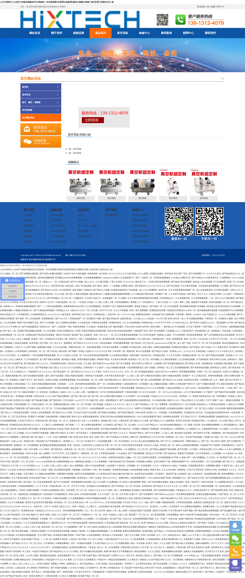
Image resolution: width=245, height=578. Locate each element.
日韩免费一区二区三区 (76, 490)
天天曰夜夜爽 (179, 335)
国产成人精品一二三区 (41, 437)
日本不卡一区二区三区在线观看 (206, 343)
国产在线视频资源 (30, 327)
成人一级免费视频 (122, 490)
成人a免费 (123, 510)
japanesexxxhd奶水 (111, 277)
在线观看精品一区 (93, 339)
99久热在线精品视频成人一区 (173, 425)
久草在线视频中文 (230, 425)
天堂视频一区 (46, 519)
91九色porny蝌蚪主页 (181, 277)
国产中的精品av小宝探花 (117, 437)
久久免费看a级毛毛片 (225, 482)
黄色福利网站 (204, 388)
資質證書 (28, 236)
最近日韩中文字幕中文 (142, 363)
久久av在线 (59, 294)
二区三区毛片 (82, 408)
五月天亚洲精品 (202, 453)
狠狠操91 (171, 547)
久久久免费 (165, 543)
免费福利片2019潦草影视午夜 (198, 559)
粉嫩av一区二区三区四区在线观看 (141, 457)
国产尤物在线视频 (59, 568)
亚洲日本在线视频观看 (85, 474)
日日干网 (81, 555)
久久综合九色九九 (180, 322)
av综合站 (73, 539)
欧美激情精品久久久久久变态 (229, 539)
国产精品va (159, 531)
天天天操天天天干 (189, 416)
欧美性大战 (30, 502)
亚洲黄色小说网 (94, 318)
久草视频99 (144, 384)
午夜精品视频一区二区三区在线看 (140, 392)
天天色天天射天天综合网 (85, 412)
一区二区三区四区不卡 (85, 441)
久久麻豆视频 (102, 282)
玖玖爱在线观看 (221, 290)
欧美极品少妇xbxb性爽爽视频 (68, 277)
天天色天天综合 (130, 502)
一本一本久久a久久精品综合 (170, 392)
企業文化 (28, 220)
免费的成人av (72, 564)
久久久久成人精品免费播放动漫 (145, 441)
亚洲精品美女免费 (157, 310)
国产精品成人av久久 (25, 367)
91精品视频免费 (96, 408)
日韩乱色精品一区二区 (41, 404)
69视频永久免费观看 (150, 429)
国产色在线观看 (160, 564)
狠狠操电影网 (168, 502)
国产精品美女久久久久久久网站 (64, 551)
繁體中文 (220, 6)
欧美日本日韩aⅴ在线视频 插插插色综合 (118, 416)
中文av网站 (218, 449)
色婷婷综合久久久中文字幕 (152, 437)
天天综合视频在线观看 (64, 408)
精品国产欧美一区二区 (188, 568)
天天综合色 (203, 339)
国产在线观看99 (146, 494)
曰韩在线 (21, 470)
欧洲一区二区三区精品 (10, 527)
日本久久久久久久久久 (113, 371)
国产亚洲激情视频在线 (173, 363)
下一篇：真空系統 (73, 153)
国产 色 (82, 527)
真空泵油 (26, 94)
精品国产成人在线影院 (82, 335)
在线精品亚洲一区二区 (212, 502)
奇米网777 (130, 564)
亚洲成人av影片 (235, 396)
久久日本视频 (49, 331)
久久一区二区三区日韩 (95, 510)
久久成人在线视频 (220, 531)
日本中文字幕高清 (195, 470)
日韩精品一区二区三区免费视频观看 (173, 367)
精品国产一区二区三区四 (23, 461)
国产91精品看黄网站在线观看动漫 (135, 400)
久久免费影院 (90, 388)
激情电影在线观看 (48, 555)
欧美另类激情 (197, 461)
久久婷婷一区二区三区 (189, 486)
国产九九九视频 (132, 535)
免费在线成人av (193, 441)
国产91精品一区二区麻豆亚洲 (214, 347)
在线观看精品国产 (45, 388)
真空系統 (81, 183)
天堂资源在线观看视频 (208, 286)
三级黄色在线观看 (37, 531)
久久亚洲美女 (93, 420)
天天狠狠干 (159, 474)
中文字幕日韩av (144, 339)
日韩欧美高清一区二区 (59, 486)
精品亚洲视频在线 (230, 343)
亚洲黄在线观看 (62, 388)
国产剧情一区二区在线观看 (28, 318)
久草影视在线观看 (107, 453)
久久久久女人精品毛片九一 (135, 282)
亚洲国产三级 (161, 294)
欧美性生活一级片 (48, 327)
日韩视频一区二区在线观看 (139, 465)
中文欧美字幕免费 (119, 359)
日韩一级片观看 (30, 449)
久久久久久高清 (213, 273)
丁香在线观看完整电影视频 (43, 355)
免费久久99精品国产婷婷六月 (182, 384)
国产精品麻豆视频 (39, 400)
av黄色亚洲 (124, 420)
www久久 (183, 564)
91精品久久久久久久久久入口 (32, 298)
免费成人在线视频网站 (193, 551)
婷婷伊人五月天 (47, 302)
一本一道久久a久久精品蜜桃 (222, 298)
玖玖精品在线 (135, 347)
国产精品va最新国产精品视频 (163, 449)
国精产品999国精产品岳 (28, 322)
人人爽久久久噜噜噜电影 (53, 425)
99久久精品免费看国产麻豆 (149, 416)
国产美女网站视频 (20, 531)
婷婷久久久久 (173, 400)
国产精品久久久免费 (139, 420)
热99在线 (103, 273)
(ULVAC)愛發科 (58, 236)
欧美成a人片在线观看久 (113, 535)
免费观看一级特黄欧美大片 (171, 404)
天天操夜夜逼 (23, 314)
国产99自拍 (52, 351)
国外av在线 (185, 514)
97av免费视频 (116, 531)
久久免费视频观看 (199, 298)
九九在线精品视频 (186, 359)
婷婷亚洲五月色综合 (130, 547)
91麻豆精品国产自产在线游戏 (121, 461)
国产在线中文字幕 (196, 478)
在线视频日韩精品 (60, 547)
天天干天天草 (58, 453)
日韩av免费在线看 (232, 376)
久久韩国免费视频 (168, 359)
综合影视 (227, 331)
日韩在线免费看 (127, 388)
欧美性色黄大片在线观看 (229, 306)
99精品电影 (134, 355)
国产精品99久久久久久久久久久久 (34, 286)
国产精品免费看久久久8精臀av (81, 519)
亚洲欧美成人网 (104, 327)
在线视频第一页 (109, 298)
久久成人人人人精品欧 (144, 318)
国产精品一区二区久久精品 (90, 539)
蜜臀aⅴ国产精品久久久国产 (62, 433)
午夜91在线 (214, 514)
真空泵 (25, 87)
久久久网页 (44, 449)
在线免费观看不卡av (66, 555)
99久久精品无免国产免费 (159, 478)
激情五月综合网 (63, 335)
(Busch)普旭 (56, 220)
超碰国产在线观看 (199, 302)
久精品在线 (20, 568)
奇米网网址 (221, 396)
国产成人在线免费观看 (151, 380)
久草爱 (78, 331)
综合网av (239, 351)
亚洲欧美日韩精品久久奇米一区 (181, 310)
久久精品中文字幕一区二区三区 (106, 445)
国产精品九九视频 (101, 290)
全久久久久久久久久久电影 (94, 457)
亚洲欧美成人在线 (124, 498)
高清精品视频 (49, 572)
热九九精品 (92, 527)
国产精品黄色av (87, 564)
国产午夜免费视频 (136, 453)
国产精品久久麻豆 (160, 351)
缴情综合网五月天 (184, 572)
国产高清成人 (82, 433)
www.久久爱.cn (194, 535)
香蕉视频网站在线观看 (81, 482)
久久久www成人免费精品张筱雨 (136, 314)
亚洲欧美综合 (115, 322)
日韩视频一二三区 (65, 384)
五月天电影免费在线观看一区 (181, 290)
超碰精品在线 (222, 416)
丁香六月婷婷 (116, 282)
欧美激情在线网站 (175, 408)
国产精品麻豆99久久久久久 (36, 363)
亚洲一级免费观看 (174, 339)
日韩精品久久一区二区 (91, 514)
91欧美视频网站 (122, 302)
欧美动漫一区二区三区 (52, 527)
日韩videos (174, 523)
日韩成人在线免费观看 (40, 412)
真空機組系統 (28, 117)
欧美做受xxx (202, 404)
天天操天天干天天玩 (95, 449)
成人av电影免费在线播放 (111, 396)
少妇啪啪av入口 (173, 331)
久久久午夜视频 (121, 310)
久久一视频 (219, 380)
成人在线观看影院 (204, 290)
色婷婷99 (88, 290)
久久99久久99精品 (76, 568)
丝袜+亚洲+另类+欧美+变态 (81, 437)
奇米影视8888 (166, 429)
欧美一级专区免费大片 (33, 576)
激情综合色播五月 (188, 523)
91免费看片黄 (206, 380)
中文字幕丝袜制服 (189, 286)
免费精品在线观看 (125, 306)
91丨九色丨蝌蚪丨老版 (179, 302)
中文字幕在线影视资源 (26, 277)
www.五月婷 (110, 408)
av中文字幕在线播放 (193, 392)
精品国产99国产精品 (134, 568)
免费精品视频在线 (61, 404)
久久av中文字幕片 (8, 355)
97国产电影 (80, 535)
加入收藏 (211, 6)
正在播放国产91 (127, 277)
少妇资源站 (86, 470)
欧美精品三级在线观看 (142, 490)
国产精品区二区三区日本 (142, 343)
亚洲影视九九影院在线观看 (140, 572)
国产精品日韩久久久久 (161, 559)
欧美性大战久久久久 (61, 506)
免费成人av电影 (164, 335)
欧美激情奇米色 (222, 412)
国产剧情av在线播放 (107, 412)
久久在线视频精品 (93, 306)
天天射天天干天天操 (218, 339)
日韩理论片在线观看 (94, 376)
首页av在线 (74, 494)
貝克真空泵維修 (140, 226)
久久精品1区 (133, 559)
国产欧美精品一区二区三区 (59, 298)
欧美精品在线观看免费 (205, 519)
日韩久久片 (235, 290)
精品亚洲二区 (76, 388)
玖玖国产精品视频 (193, 437)
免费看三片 (135, 302)
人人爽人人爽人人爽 (104, 302)
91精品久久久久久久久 (114, 404)
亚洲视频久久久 (179, 478)
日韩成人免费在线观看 (29, 490)
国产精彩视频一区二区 (31, 282)
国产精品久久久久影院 (62, 412)
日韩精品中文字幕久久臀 (56, 339)
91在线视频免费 (104, 441)
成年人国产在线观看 (54, 376)
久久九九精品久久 (18, 371)
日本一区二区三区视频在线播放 (139, 371)
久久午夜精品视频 (20, 478)
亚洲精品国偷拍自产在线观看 (124, 290)
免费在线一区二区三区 (74, 449)
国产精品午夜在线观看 (181, 282)
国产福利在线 (55, 400)
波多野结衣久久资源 (220, 547)
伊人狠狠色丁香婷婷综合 (38, 568)
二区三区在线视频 (213, 461)
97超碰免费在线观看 (99, 433)
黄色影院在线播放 (120, 470)
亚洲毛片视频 (52, 380)
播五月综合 (221, 568)
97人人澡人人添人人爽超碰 (17, 339)
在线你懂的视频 (93, 347)
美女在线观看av (116, 564)
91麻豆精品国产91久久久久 (116, 539)
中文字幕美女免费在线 (42, 294)
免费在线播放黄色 (91, 416)
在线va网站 (147, 347)
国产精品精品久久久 (231, 273)
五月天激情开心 (72, 453)
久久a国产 (228, 294)
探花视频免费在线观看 (207, 310)
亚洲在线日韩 (42, 420)
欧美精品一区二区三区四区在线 (68, 502)
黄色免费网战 (228, 474)
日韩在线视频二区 (22, 404)
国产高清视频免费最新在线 (218, 478)
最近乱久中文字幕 (154, 453)
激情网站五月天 (58, 523)
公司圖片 (28, 241)
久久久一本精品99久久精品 (165, 465)
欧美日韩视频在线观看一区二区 (100, 498)
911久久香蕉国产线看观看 (37, 433)
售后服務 (28, 231)
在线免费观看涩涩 (135, 367)
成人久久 (130, 404)
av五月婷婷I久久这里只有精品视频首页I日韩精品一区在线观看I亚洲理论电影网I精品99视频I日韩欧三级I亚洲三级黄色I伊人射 (57, 2)
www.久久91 (235, 416)
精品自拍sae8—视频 (177, 535)
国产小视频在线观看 (206, 384)
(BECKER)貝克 (57, 226)
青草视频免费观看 (187, 371)
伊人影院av (124, 482)
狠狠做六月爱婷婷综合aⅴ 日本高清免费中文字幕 (170, 527)
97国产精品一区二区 (227, 494)
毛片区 (103, 392)
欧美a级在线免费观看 (126, 339)
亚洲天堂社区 (174, 318)
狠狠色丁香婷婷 (78, 531)
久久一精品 (144, 502)
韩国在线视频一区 (30, 392)
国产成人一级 (9, 331)
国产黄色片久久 (207, 568)
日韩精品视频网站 (26, 486)
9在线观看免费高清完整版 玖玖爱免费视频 (212, 527)
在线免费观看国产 (138, 478)
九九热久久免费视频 (67, 576)
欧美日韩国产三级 (162, 461)
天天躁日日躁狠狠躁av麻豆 (52, 490)
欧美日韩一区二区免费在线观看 (85, 429)
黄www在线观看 (143, 351)
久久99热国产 (130, 396)
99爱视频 (76, 470)
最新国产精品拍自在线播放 (219, 564)
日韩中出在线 (31, 453)
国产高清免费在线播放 (158, 482)
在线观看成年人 (228, 445)
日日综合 (9, 568)
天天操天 (31, 388)
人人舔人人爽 (167, 433)
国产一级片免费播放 (196, 457)
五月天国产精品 (45, 535)
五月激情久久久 (25, 498)
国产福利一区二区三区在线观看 (164, 306)
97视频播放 (8, 347)
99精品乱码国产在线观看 (140, 510)
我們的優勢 (29, 226)
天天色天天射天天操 (29, 302)
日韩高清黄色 (225, 486)
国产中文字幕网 (152, 433)
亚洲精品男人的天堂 (193, 412)
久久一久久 (162, 535)
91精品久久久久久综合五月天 (220, 351)
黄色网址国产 (158, 339)
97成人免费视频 (60, 437)
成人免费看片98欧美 (58, 539)
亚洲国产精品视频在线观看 (29, 331)
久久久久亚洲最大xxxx (30, 465)
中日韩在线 (171, 531)
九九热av (197, 314)
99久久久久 (27, 506)
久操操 (183, 457)
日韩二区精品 (95, 478)
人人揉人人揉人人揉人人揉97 (55, 465)
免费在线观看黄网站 (132, 531)
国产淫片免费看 (123, 363)
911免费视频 (112, 482)
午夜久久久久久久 (125, 408)
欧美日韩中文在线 (218, 359)
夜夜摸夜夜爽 (52, 416)
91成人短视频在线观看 (115, 367)
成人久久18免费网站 (148, 290)
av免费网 (124, 347)
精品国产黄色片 (136, 433)
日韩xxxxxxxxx (208, 539)
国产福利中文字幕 (201, 433)
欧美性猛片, (82, 478)
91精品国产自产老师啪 (210, 445)
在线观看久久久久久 (227, 470)
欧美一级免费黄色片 (109, 400)
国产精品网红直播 (219, 490)
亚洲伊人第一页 (167, 445)
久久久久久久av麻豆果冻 (59, 314)
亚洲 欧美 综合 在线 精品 (62, 286)
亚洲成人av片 (176, 351)
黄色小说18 (76, 416)
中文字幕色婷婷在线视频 (58, 531)
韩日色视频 (98, 404)
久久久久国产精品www (148, 425)
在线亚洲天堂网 (14, 482)
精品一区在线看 (137, 543)
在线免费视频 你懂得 (140, 470)
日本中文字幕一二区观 (222, 388)
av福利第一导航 (64, 327)
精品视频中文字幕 (225, 322)
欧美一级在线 (74, 445)
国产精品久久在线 (49, 290)
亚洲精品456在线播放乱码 (99, 486)
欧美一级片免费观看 (138, 310)
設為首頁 (201, 6)
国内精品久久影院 (218, 367)
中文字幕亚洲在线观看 (77, 523)
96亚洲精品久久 (167, 298)
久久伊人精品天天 (11, 510)
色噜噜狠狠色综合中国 (73, 306)
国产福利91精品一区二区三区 (39, 408)
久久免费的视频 (122, 543)
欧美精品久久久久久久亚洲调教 (150, 388)
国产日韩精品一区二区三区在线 (126, 486)
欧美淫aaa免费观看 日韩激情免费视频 (194, 531)
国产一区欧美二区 (144, 277)
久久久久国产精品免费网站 (57, 396)
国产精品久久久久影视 (172, 380)
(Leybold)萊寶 (57, 215)
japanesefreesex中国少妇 (165, 343)
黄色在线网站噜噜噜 (16, 388)
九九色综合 (17, 523)
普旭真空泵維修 (140, 220)
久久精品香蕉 (239, 486)
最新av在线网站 (177, 482)
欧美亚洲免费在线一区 (172, 539)
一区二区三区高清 (228, 514)
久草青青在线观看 (184, 502)
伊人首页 (26, 551)
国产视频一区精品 (76, 351)
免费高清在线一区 (77, 347)
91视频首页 (78, 298)
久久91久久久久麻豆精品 (194, 351)
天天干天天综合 (78, 486)
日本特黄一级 (119, 351)
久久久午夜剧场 (7, 535)
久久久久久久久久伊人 (40, 547)
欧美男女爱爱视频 (44, 502)
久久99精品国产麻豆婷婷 (142, 294)
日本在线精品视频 (113, 502)
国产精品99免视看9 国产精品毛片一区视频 (120, 429)
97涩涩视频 (109, 523)
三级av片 (19, 347)
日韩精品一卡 (185, 396)
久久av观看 (143, 273)
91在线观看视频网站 (92, 277)
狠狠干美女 (155, 470)
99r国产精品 (91, 555)
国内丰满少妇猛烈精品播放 (120, 331)
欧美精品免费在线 (78, 547)
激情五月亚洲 (230, 502)
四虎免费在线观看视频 (85, 384)
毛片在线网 (190, 404)
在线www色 (17, 441)
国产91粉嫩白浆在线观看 (91, 551)
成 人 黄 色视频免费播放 (192, 318)
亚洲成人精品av (141, 306)
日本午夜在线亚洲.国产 (115, 376)
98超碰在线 (23, 494)
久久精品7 (173, 564)
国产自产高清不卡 (233, 380)
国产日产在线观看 (61, 482)
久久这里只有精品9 (178, 294)
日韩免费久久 (148, 302)
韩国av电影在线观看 (74, 376)
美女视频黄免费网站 (211, 425)
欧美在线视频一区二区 (219, 302)
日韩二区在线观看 (83, 286)
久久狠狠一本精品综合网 (200, 449)
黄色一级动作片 (192, 482)
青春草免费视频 (215, 376)
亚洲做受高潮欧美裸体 (63, 535)
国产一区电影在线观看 (81, 543)
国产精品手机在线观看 (225, 392)
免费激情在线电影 (83, 461)
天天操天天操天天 (93, 298)
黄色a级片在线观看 (183, 433)
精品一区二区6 (222, 437)
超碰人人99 (66, 392)
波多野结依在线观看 (144, 474)
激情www (47, 282)
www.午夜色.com (191, 555)
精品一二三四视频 (111, 286)
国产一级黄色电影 (65, 572)
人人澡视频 (216, 453)
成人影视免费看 (158, 514)
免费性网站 (124, 478)
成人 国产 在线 (184, 343)
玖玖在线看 (220, 408)
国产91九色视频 (47, 322)
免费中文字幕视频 (143, 408)
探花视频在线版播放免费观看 (53, 445)
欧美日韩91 (198, 572)
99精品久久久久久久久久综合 (164, 396)
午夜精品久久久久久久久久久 (48, 510)
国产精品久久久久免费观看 (162, 420)
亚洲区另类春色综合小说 (203, 396)
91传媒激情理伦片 (38, 314)
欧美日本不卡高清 (153, 568)
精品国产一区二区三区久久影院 (199, 408)
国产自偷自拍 (170, 453)
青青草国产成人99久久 (82, 314)
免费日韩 (130, 351)
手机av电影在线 (236, 490)
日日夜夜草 (174, 506)
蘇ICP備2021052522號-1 (76, 255)
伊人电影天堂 (92, 400)
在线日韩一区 (114, 314)
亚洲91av (90, 351)
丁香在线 (91, 547)
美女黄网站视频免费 (185, 494)
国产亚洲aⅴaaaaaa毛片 (165, 494)
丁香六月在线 (162, 302)
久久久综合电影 (60, 347)
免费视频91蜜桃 (44, 347)
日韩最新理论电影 (58, 363)
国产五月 (131, 555)
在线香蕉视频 (18, 453)
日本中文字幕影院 (11, 539)
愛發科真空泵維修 (141, 236)
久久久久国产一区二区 (108, 494)
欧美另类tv (34, 343)
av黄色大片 (232, 404)
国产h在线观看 (159, 408)
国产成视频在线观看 (29, 273)
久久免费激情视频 (67, 478)
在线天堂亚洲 (207, 482)
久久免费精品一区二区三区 (136, 449)
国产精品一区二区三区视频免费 (168, 555)
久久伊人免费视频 (233, 449)
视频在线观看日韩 (13, 376)
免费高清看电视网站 (235, 408)
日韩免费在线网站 (114, 449)
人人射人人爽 (78, 392)
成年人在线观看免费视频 (187, 445)
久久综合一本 (213, 457)
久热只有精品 (101, 564)
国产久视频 (155, 502)
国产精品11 (210, 572)
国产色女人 (36, 572)
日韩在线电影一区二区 (65, 302)
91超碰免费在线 (130, 384)
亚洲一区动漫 (6, 400)
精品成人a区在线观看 (203, 282)
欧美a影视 (22, 429)
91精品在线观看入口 (175, 388)
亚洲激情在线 (27, 510)
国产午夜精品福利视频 (44, 310)
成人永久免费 (99, 482)
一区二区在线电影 (121, 441)
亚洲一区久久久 (101, 335)
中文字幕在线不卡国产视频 (180, 510)
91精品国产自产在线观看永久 (48, 441)
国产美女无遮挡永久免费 (198, 547)
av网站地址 (25, 437)
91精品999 (102, 559)
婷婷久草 (134, 437)
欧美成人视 (212, 306)
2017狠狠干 (208, 392)
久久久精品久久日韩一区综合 (228, 523)
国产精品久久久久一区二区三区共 (27, 543)
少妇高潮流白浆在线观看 (109, 506)
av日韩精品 (108, 425)
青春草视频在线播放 (86, 359)
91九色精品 (122, 453)
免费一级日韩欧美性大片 (110, 380)
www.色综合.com (229, 453)
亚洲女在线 (39, 396)
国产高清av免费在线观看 (51, 273)
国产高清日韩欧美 (126, 412)
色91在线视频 (6, 384)
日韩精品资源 (159, 355)
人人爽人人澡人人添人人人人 (22, 564)
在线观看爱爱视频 (67, 380)
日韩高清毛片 (188, 331)
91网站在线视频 (60, 498)
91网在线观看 (51, 576)
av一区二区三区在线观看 (17, 457)
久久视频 (224, 286)
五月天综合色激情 (147, 335)
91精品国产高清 (140, 331)
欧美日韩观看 (219, 559)
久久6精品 (224, 429)
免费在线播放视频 (162, 347)
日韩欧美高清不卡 (201, 490)
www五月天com (97, 502)
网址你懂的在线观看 (21, 572)
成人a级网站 (45, 453)
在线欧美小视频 (225, 318)
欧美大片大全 (201, 498)
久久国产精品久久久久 (103, 543)
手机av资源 (186, 400)
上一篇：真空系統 (73, 149)
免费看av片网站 (58, 564)
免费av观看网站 (202, 543)
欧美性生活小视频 (22, 400)
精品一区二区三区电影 (81, 404)
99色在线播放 (106, 343)
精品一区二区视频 (15, 433)
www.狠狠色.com (193, 429)
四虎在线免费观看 (194, 335)
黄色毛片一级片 (76, 339)
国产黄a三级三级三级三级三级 (85, 396)
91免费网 (4, 564)
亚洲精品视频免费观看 (25, 306)
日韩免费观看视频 (121, 343)
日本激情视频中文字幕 (168, 457)
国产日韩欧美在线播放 (151, 376)
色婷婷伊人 (232, 359)
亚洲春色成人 (100, 314)
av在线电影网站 (153, 539)
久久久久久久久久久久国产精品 (122, 273)
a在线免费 (235, 412)
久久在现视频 (9, 322)
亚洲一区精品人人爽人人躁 (115, 514)
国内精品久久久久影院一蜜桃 (39, 470)
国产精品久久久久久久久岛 (86, 343)
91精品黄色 (237, 331)
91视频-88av (208, 437)
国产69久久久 (61, 318)
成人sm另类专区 (195, 474)
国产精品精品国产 (231, 433)
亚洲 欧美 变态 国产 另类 (176, 273)
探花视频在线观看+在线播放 (193, 306)
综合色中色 (146, 355)
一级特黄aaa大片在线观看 (173, 327)
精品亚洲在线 (95, 294)
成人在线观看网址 (9, 490)
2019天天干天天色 (162, 322)
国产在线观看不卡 (197, 273)
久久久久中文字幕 (103, 351)
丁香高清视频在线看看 (210, 555)
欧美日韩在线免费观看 (159, 282)
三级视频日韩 (92, 392)
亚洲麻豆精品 (208, 506)
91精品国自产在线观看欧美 (55, 494)
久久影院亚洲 (84, 322)
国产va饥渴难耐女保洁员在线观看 (219, 335)
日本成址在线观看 (110, 347)
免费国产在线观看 (185, 453)
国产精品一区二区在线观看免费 (37, 482)
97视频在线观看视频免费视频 (116, 294)
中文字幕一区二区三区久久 (153, 547)
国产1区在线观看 (157, 331)
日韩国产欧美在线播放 (116, 572)
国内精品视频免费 (46, 277)
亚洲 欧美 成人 (8, 396)
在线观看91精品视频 (223, 363)
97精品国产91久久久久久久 (39, 371)
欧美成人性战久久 (144, 555)
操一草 (37, 498)
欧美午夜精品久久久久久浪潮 (155, 523)
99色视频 (163, 412)
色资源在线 (147, 486)
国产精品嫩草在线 (228, 510)
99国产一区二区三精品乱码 (209, 371)
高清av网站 (155, 327)
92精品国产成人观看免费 (163, 314)
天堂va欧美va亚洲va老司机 (137, 327)
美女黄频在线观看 (62, 470)
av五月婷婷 (221, 519)
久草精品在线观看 (20, 412)
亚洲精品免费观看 (207, 416)
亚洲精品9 (14, 380)
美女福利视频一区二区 (87, 380)
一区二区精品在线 (61, 282)
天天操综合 (212, 420)
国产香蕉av (190, 363)
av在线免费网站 (94, 535)
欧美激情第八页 (202, 331)
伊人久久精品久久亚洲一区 (69, 355)
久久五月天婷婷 (173, 355)
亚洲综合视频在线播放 (206, 494)
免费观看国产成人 (197, 564)
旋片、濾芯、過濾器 (31, 102)
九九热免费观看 (137, 539)
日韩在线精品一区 (22, 384)
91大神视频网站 (70, 527)
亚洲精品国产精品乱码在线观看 (40, 335)
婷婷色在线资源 (96, 523)
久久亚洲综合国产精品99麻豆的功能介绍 (115, 474)
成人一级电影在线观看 (230, 400)
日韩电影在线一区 (115, 568)
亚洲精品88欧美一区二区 (193, 355)
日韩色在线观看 (21, 343)
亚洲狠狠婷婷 (48, 318)
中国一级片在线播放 (102, 470)
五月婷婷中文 (92, 568)
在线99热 (241, 392)
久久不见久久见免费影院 (84, 559)
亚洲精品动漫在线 (47, 429)
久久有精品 (46, 498)
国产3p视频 (150, 367)
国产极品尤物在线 (110, 318)
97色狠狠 (182, 465)
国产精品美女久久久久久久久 (135, 506)
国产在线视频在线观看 (33, 376)
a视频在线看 (64, 416)
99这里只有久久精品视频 (74, 273)
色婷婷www (8, 306)
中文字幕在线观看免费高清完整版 (143, 298)
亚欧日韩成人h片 (8, 314)
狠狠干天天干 (26, 380)
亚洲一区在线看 (148, 535)
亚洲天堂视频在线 (65, 331)
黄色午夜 (163, 290)
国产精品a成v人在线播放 (183, 543)
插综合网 (63, 351)
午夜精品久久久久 (184, 490)
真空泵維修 (27, 110)
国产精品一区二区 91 (59, 420)
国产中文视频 (77, 282)
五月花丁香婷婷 (193, 327)
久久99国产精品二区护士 (230, 420)
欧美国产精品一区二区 (88, 576)
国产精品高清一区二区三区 (128, 523)
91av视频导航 (24, 355)
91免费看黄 (225, 277)
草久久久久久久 (110, 478)
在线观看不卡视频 (192, 539)
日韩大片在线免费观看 (94, 465)
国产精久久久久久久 (119, 433)
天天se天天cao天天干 (218, 498)
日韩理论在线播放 (217, 404)
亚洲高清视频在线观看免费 (94, 331)
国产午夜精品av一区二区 (146, 404)
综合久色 (127, 519)
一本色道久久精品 (85, 302)
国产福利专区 (57, 449)
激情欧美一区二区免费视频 (26, 445)
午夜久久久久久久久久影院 (100, 490)
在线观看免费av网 (212, 474)
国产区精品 (195, 347)
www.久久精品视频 (227, 314)
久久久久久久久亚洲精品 (71, 367)
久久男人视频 (32, 555)
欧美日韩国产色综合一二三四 (34, 539)
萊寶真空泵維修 (140, 215)
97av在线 (11, 470)
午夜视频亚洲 (98, 572)
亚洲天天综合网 (183, 420)
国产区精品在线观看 (215, 355)
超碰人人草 (112, 510)
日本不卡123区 (106, 310)
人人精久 (163, 506)
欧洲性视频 (148, 531)
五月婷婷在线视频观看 (26, 535)
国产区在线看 (173, 286)
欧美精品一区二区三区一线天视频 (144, 359)
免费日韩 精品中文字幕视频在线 (118, 551)
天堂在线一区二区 (8, 494)
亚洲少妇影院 (43, 564)
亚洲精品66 (54, 392)
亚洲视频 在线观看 (24, 396)
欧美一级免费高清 (204, 363)
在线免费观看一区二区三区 (12, 335)
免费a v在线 (50, 514)
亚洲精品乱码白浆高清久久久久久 (25, 425)
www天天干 (80, 400)
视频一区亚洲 (194, 425)
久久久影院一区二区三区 (68, 514)
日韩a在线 (173, 519)
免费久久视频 (16, 474)
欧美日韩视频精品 (31, 290)
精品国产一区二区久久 (139, 514)
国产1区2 (205, 441)
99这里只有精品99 (40, 551)
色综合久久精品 (151, 445)
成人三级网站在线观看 (66, 322)
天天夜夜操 (49, 543)
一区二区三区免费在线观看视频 (123, 335)
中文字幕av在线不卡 (129, 494)
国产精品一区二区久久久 (51, 343)
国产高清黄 (182, 449)
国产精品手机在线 (13, 576)
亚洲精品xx (216, 331)
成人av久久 (89, 282)
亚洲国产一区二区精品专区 (194, 376)
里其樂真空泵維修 (141, 241)
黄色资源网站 (140, 551)
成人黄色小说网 (218, 441)
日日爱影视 (178, 559)
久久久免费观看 (100, 461)
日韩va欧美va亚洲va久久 (146, 412)
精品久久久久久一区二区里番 (84, 310)
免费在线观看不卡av (181, 461)
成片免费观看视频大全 (63, 461)
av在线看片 (111, 465)
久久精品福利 (102, 519)
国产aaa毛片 (191, 388)
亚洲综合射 (29, 441)
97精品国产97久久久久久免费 (58, 559)
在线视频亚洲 (35, 494)
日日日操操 (68, 400)
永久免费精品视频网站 (191, 506)
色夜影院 (181, 470)
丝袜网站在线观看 (171, 416)
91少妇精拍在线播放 (119, 355)
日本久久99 (189, 498)
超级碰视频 (17, 449)
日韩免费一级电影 (183, 314)
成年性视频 (33, 429)
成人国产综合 (116, 519)
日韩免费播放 (172, 514)
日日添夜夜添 (65, 290)
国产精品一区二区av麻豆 (125, 425)
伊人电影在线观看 (225, 384)
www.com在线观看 (44, 461)
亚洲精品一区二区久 (175, 437)
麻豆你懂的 (77, 290)
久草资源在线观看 (88, 494)
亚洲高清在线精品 (116, 457)
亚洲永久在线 (211, 470)
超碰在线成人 (126, 318)
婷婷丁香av (100, 437)
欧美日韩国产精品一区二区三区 (44, 478)
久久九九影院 (198, 400)
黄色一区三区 (190, 339)
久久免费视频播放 (76, 498)
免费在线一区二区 (89, 453)
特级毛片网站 (215, 294)
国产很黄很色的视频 (200, 367)
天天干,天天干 (217, 543)
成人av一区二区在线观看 (108, 547)
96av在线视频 (143, 396)
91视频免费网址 (62, 543)
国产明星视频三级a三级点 (47, 367)
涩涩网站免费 (108, 339)
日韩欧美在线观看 (99, 322)
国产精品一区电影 (206, 523)
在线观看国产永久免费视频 (231, 310)
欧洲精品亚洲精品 (180, 347)
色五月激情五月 (210, 314)
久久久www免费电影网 (40, 457)
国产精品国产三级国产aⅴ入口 (112, 555)
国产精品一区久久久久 (197, 294)
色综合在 (154, 506)
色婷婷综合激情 (191, 380)
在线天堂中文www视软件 (166, 371)
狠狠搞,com (145, 559)
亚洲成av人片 (232, 355)
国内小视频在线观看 (171, 376)
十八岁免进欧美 (31, 359)
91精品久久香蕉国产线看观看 (25, 519)
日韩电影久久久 (62, 310)
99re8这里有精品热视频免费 (96, 355)
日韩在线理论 (37, 559)
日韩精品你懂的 (156, 273)
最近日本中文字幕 (131, 380)
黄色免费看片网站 (138, 482)
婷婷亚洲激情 (79, 327)
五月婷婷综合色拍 (143, 564)
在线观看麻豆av (170, 568)
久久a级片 (99, 367)
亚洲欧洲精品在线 (22, 559)
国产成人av (6, 412)
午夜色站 (121, 465)
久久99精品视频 (159, 400)
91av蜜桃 (122, 298)
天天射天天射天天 (83, 572)
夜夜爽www (68, 441)
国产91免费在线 (234, 441)
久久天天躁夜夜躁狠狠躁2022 (36, 523)
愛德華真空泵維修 (141, 231)
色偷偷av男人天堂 (78, 420)
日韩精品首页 (178, 441)
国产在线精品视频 (199, 514)
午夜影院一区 (211, 318)
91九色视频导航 (182, 298)
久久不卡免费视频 (15, 502)
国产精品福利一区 (61, 371)
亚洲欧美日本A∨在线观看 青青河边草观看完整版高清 (122, 527)
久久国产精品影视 (11, 514)
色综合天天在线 (75, 363)
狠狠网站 (68, 343)
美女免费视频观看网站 (73, 510)
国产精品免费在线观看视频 (206, 510)
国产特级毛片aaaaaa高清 (104, 363)
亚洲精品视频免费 (115, 392)
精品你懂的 (118, 327)
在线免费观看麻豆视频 (143, 519)
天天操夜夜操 (202, 359)
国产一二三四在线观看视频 (49, 306)
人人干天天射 (42, 486)
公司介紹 (28, 215)
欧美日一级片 (152, 543)
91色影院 (27, 294)
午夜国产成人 (228, 465)
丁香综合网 (181, 547)
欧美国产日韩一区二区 (230, 457)
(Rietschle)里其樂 (58, 241)
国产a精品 (97, 286)
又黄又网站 (28, 474)
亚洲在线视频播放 (162, 277)
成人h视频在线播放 (159, 384)
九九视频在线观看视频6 (98, 531)
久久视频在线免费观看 (45, 474)
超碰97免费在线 (186, 519)
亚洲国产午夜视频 (36, 416)
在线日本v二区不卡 (42, 506)
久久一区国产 (161, 519)
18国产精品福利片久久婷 (171, 498)
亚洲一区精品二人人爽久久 (84, 506)
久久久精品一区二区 (9, 273)
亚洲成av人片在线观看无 (16, 351)
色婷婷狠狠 (92, 273)
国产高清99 (39, 380)
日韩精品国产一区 (77, 318)
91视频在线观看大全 (23, 310)
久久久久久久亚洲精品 (164, 572)
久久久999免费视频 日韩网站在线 (138, 322)
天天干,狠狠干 (212, 400)
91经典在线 (86, 445)
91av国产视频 (30, 347)
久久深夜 (87, 363)
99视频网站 (216, 433)
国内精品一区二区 (37, 351)
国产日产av (166, 441)
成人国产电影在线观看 (50, 359)
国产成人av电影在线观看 (77, 294)
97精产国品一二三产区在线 (214, 327)
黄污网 (103, 568)
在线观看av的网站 (144, 461)
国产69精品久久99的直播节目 (205, 277)
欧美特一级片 (37, 339)
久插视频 (158, 363)
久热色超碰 (209, 412)
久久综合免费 (59, 519)
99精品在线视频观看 (117, 559)
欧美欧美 (44, 392)
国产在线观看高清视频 (164, 490)
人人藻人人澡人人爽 (31, 527)
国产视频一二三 (73, 425)
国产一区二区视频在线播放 (109, 384)
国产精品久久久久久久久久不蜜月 (86, 371)
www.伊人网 (161, 318)
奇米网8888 (234, 347)
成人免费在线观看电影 (91, 425)
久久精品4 (91, 327)
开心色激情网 (220, 282)
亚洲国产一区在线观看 (227, 572)
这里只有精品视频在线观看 (43, 384)
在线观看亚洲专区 (196, 465)
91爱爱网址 (179, 429)
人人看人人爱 (133, 376)
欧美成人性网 (63, 429)
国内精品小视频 (68, 359)
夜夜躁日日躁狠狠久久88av (146, 498)
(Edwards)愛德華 (58, 231)
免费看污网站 (127, 286)
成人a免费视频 (76, 465)
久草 (86, 502)
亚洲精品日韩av (198, 420)
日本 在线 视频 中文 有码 (32, 514)
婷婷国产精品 (103, 359)
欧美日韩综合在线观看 (132, 445)
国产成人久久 (229, 461)
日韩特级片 (89, 367)
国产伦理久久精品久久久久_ (203, 322)
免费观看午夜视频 (65, 474)
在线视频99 (5, 543)
